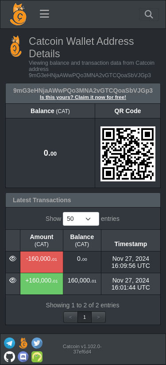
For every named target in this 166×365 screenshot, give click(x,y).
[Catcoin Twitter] (37, 342)
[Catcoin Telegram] (9, 342)
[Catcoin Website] (23, 342)
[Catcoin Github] (9, 356)
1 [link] (84, 317)
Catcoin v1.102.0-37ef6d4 (82, 349)
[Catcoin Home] (18, 14)
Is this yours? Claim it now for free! (83, 97)
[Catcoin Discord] (23, 356)
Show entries (83, 219)
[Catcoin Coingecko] (37, 356)
